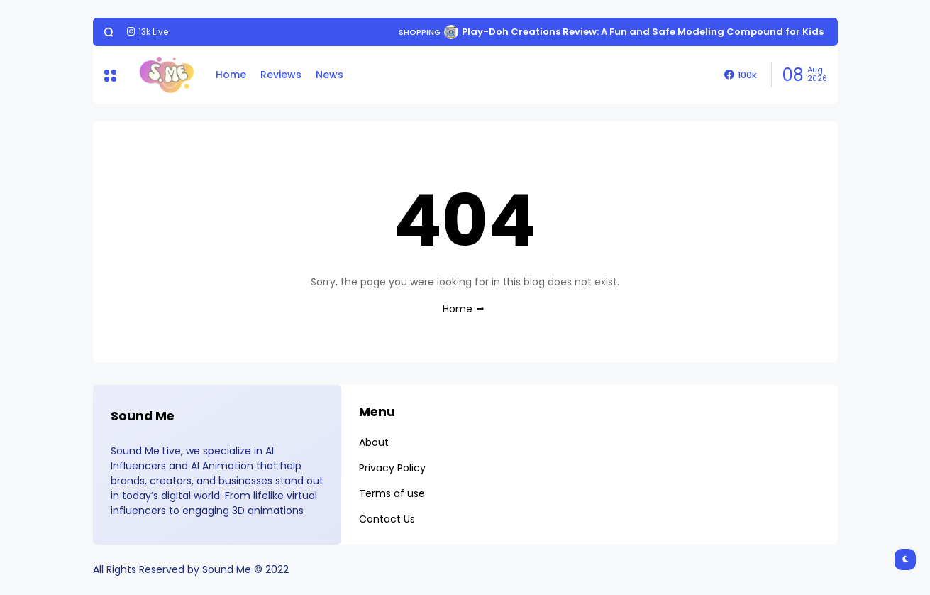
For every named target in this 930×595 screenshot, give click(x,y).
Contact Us (387, 519)
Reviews (280, 74)
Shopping (420, 32)
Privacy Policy (392, 468)
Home (231, 74)
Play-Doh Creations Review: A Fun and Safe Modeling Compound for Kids (643, 31)
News (329, 74)
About (374, 442)
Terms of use (392, 493)
